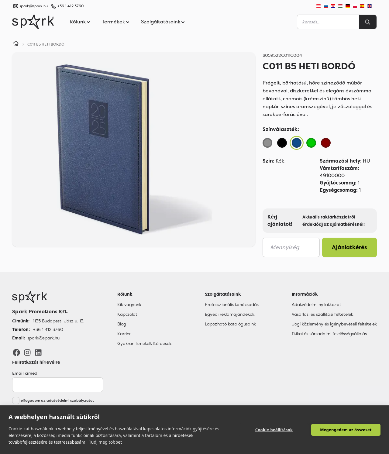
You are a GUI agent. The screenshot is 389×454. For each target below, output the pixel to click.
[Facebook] (16, 352)
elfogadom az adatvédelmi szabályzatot (57, 400)
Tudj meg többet (105, 442)
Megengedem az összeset (346, 429)
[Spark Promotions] (33, 22)
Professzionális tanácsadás (232, 304)
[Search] (368, 22)
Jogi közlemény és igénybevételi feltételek (334, 324)
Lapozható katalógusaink (230, 324)
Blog (121, 324)
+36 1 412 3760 (70, 6)
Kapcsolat (127, 314)
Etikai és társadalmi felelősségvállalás (329, 333)
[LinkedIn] (38, 352)
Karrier (124, 333)
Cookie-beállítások (274, 429)
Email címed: (25, 373)
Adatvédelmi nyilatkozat (316, 304)
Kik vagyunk (129, 304)
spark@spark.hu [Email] (43, 338)
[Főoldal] (48, 297)
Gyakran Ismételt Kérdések (144, 343)
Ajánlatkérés (349, 247)
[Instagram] (27, 352)
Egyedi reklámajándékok (229, 314)
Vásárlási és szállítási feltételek (322, 314)
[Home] (15, 44)
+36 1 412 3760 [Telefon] (48, 329)
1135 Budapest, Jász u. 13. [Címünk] (58, 321)
